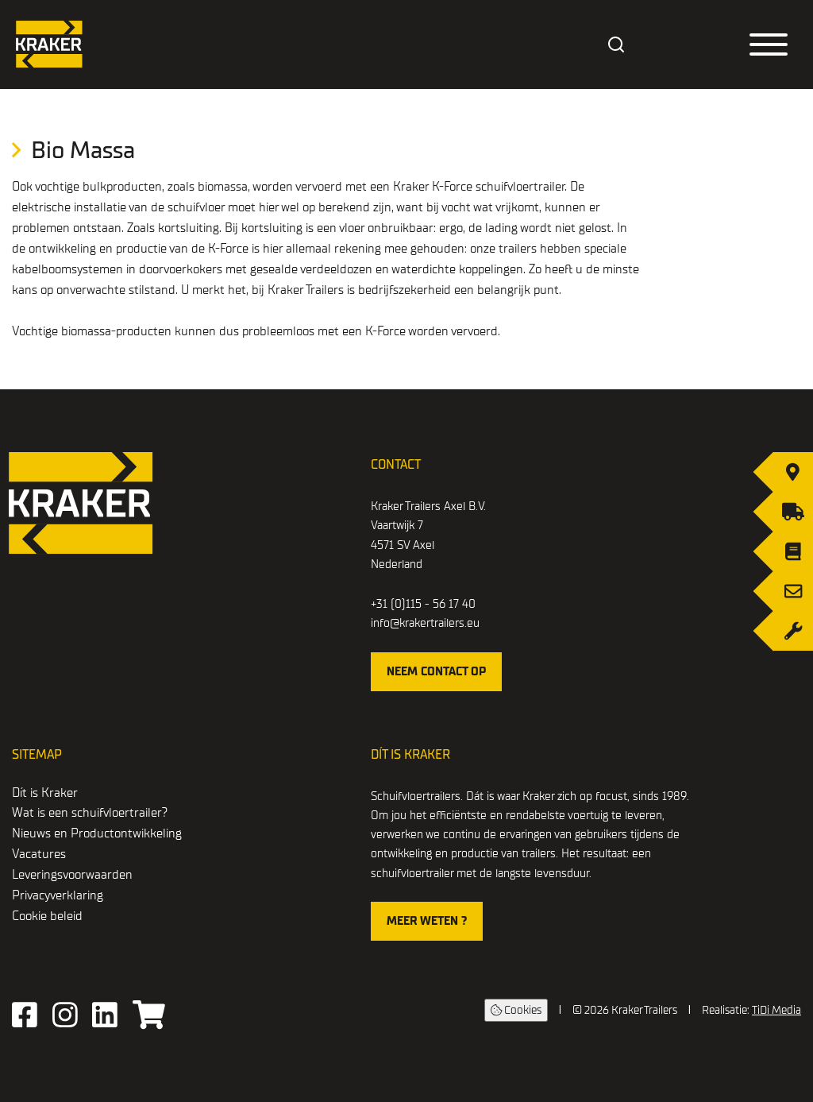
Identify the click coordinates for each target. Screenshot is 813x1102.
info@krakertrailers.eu (425, 623)
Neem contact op (436, 671)
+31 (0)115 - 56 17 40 (423, 604)
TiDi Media (776, 1010)
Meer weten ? (427, 921)
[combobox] (617, 44)
